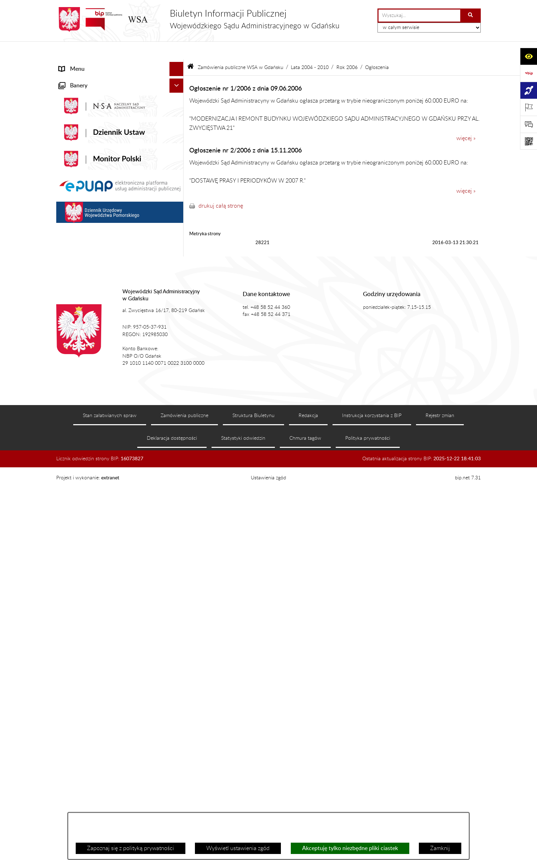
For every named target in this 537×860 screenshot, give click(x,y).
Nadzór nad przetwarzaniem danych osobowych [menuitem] (103, 256)
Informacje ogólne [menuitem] (81, 79)
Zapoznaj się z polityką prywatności (130, 848)
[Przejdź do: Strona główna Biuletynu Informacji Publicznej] (190, 49)
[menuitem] (120, 307)
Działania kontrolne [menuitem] (83, 428)
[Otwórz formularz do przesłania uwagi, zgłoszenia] (528, 124)
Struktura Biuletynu (253, 799)
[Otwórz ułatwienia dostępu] (528, 56)
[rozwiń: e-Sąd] (178, 164)
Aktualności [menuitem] (73, 93)
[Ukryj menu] (176, 51)
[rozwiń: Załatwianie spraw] (178, 150)
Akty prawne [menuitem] (74, 107)
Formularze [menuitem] (73, 479)
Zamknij (440, 848)
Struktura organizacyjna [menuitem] (88, 136)
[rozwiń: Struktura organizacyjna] (178, 136)
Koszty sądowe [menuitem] (77, 122)
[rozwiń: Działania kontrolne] (178, 428)
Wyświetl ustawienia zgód (238, 848)
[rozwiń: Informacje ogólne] (178, 79)
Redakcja (308, 799)
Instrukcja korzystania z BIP (372, 799)
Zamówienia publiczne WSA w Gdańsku (240, 49)
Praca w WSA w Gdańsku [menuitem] (90, 442)
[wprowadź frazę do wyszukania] (419, 15)
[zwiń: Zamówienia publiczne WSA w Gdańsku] (178, 289)
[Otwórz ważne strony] (528, 107)
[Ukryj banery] (176, 496)
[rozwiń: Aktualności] (178, 93)
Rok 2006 (347, 49)
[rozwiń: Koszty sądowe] (178, 122)
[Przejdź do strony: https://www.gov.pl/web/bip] (528, 73)
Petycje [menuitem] (68, 192)
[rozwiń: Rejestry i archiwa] (178, 274)
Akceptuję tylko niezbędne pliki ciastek (350, 848)
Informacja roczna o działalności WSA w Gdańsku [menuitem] (108, 211)
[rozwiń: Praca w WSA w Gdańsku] (178, 442)
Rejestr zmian (440, 799)
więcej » (465, 120)
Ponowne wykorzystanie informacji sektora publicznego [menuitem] (111, 461)
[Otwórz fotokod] (528, 141)
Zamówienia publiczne (184, 799)
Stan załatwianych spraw (110, 799)
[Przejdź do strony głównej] (198, 19)
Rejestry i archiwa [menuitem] (80, 274)
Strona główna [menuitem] (77, 65)
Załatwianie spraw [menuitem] (81, 150)
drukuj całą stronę (220, 187)
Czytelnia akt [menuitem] (75, 178)
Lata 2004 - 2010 (310, 49)
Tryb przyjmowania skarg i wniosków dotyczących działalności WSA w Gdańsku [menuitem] (111, 233)
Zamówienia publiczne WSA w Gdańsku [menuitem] (108, 289)
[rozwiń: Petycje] (178, 192)
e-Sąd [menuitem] (66, 164)
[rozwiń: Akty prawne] (178, 107)
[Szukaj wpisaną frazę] (471, 15)
